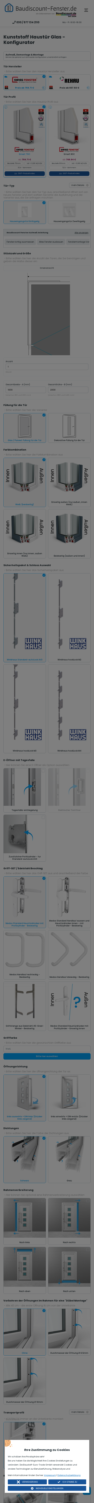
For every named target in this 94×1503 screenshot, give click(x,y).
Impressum (50, 1475)
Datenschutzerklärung (69, 1475)
